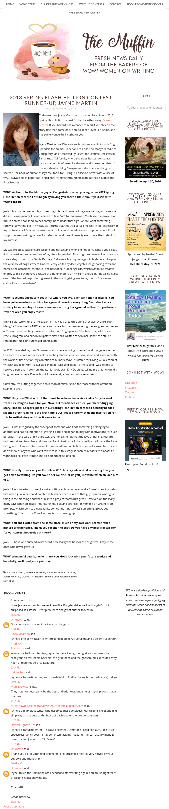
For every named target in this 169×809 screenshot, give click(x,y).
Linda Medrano (20, 634)
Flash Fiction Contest (61, 572)
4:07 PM (16, 701)
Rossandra (17, 648)
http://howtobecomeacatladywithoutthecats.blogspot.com (47, 706)
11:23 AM (16, 643)
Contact (116, 4)
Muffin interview (33, 576)
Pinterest (130, 397)
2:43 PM (16, 667)
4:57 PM (16, 720)
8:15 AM (16, 615)
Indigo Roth (18, 672)
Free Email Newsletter (84, 12)
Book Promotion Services (145, 4)
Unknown (17, 619)
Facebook (131, 383)
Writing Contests (91, 4)
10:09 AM (16, 763)
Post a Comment (13, 806)
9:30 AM (16, 629)
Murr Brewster (20, 686)
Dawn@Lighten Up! (23, 725)
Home (10, 4)
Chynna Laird (15, 572)
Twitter (129, 392)
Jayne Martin (11, 576)
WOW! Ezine (27, 4)
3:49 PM (16, 682)
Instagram (131, 387)
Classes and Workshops (57, 4)
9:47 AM (16, 744)
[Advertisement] (145, 530)
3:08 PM (16, 802)
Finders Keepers (35, 572)
